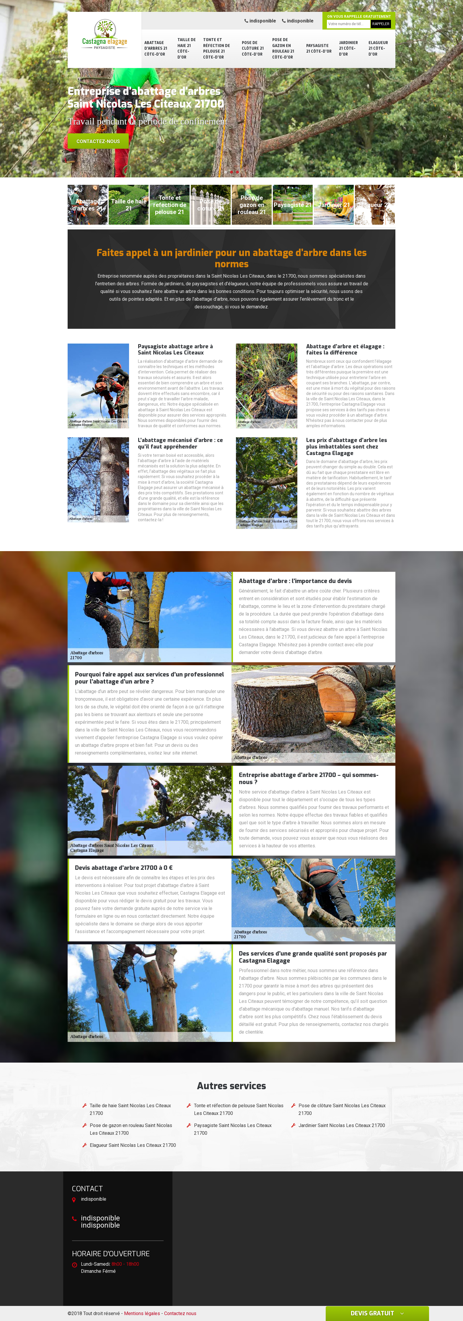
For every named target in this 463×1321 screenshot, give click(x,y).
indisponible (260, 21)
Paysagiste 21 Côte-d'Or (319, 48)
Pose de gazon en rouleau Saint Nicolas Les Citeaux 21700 (131, 1129)
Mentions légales (142, 1313)
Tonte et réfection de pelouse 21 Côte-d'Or (216, 49)
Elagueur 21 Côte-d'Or (378, 49)
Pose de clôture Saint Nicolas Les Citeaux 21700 (342, 1109)
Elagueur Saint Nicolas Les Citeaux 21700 (133, 1145)
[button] (226, 172)
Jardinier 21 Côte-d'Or (348, 49)
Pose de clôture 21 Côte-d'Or (253, 49)
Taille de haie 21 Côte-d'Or (186, 49)
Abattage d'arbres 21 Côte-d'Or (155, 49)
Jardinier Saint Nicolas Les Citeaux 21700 (342, 1125)
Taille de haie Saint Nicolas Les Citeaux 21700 (130, 1109)
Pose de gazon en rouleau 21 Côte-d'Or (283, 49)
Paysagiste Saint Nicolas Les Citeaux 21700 (233, 1129)
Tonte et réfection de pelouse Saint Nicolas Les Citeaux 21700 (238, 1109)
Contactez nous (180, 1313)
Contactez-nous (98, 141)
